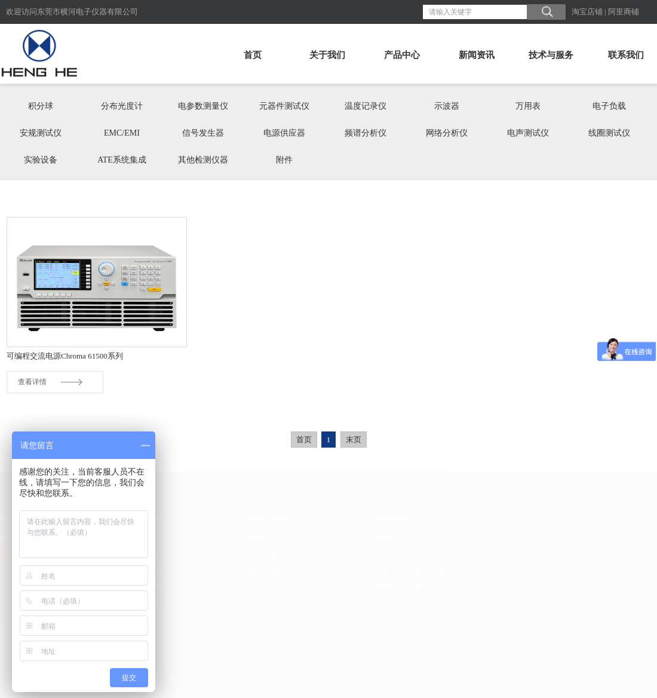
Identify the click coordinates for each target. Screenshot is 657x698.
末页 (353, 439)
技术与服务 (551, 55)
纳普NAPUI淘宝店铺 (409, 570)
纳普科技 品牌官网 (406, 585)
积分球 (40, 106)
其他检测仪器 (203, 159)
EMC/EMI (122, 132)
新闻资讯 (477, 55)
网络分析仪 (447, 132)
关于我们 (327, 55)
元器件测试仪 (284, 106)
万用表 (528, 106)
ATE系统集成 (121, 159)
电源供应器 (284, 132)
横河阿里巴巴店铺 (405, 554)
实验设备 (40, 159)
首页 (253, 55)
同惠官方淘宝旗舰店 (409, 601)
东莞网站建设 (558, 666)
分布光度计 (122, 106)
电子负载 (609, 106)
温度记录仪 (365, 106)
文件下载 (264, 554)
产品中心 (402, 55)
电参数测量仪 (203, 106)
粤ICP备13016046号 (614, 666)
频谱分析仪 (365, 132)
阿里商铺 (623, 11)
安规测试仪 (41, 132)
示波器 (446, 106)
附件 (284, 159)
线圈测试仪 (609, 132)
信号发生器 (203, 132)
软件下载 (264, 570)
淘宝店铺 (587, 11)
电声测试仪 (528, 132)
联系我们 (626, 55)
